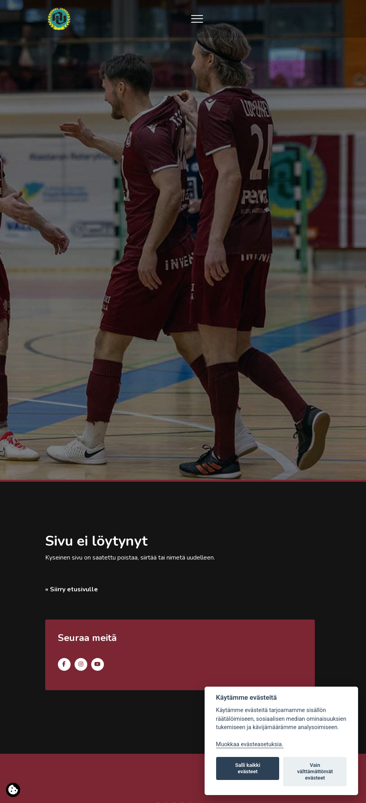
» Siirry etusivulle (71, 589)
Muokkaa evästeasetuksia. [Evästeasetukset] (250, 744)
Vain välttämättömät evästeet (315, 771)
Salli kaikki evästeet (247, 768)
